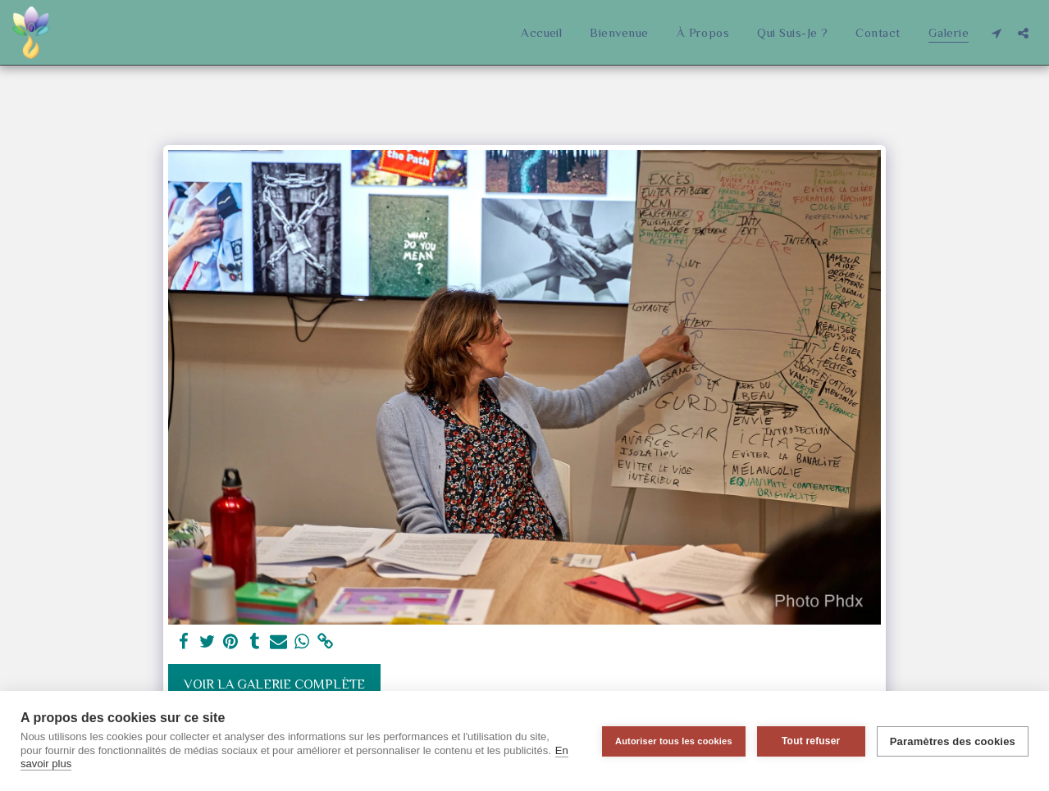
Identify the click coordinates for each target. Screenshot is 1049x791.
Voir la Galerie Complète (274, 684)
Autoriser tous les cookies (673, 741)
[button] (996, 32)
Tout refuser (811, 741)
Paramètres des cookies (952, 741)
